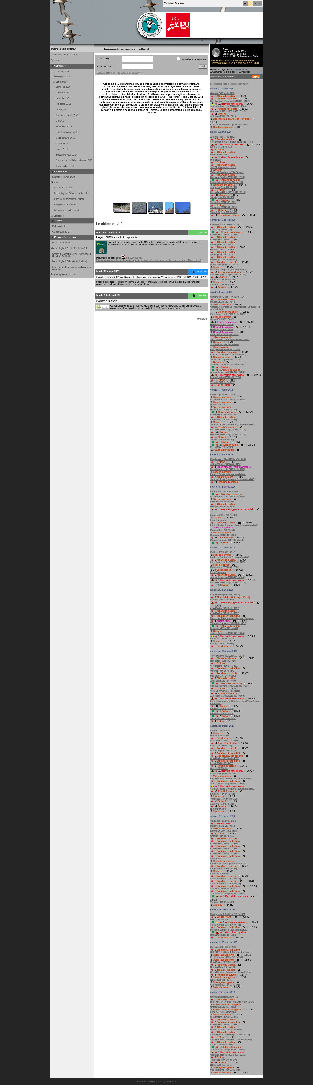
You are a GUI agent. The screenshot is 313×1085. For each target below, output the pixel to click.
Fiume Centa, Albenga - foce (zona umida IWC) (234, 525)
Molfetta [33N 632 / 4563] (223, 826)
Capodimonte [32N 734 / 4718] (225, 985)
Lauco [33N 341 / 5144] (222, 713)
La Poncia (215, 858)
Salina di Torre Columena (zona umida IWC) (232, 424)
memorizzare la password (194, 59)
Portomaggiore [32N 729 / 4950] (226, 957)
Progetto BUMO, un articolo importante (116, 237)
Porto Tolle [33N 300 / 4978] (224, 264)
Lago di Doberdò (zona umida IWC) (228, 474)
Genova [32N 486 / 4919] (222, 506)
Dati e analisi (59, 82)
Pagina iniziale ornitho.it (63, 49)
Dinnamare (216, 160)
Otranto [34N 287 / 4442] (222, 671)
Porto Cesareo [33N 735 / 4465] (226, 1029)
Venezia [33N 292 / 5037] (222, 382)
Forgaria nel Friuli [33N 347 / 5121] (228, 192)
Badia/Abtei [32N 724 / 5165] (224, 741)
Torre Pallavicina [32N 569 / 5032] (227, 656)
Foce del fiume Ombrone (223, 1012)
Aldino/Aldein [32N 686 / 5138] (225, 464)
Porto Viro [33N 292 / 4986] (224, 628)
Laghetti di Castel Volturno (224, 491)
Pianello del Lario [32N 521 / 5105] (227, 314)
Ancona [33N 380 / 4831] (222, 137)
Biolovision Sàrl (144, 1081)
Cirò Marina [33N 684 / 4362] (224, 234)
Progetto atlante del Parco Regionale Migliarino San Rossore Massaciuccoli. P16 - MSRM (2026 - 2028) (151, 277)
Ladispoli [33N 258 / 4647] (223, 419)
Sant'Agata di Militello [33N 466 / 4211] (230, 1034)
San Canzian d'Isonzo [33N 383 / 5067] (230, 101)
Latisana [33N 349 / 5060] (223, 279)
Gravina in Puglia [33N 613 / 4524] (227, 297)
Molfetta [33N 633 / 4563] (223, 302)
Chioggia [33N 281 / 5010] (223, 116)
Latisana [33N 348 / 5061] (223, 638)
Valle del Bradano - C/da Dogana (227, 172)
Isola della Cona (218, 154)
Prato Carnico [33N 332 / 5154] (225, 377)
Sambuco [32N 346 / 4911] (223, 831)
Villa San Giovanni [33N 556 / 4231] (228, 364)
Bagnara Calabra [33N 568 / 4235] (227, 177)
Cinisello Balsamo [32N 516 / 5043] (228, 354)
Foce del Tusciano (219, 873)
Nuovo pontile (217, 404)
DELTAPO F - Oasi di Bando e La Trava (230, 952)
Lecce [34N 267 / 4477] (221, 763)
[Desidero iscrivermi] (106, 73)
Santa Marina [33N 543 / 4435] (225, 878)
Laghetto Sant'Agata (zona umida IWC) (230, 557)
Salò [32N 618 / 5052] (221, 147)
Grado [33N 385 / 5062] (222, 324)
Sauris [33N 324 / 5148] (222, 197)
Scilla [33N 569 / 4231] (221, 1044)
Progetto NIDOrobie (106, 301)
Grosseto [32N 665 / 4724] (223, 409)
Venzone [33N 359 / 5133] (223, 284)
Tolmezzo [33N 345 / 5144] (223, 1060)
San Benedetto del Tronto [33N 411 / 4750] (232, 142)
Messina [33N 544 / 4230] (223, 676)
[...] (175, 244)
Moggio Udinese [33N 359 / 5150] (227, 540)
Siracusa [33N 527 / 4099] (223, 888)
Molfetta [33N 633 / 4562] (223, 552)
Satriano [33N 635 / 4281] (223, 947)
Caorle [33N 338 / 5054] (222, 643)
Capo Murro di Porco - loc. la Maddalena (231, 778)
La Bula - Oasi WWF (220, 730)
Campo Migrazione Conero (224, 997)
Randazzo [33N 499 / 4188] (224, 661)
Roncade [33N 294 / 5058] (223, 535)
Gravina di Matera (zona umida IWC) (229, 863)
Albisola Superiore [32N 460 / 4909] (228, 106)
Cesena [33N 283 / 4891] (222, 501)
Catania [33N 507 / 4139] (222, 836)
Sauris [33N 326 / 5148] (222, 439)
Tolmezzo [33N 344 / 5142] (223, 799)
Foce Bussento (218, 520)
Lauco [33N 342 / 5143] (222, 708)
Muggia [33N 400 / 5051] (222, 530)
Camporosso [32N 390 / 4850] (225, 349)
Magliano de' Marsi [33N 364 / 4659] (228, 459)
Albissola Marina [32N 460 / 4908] (227, 372)
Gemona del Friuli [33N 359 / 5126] (228, 111)
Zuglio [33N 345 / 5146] (222, 804)
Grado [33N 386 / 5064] (222, 329)
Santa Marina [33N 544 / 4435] (225, 883)
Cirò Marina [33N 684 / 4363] (224, 613)
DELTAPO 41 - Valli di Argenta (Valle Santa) (232, 1002)
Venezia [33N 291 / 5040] (222, 902)
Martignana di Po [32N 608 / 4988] (227, 914)
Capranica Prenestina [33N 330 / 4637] (230, 686)
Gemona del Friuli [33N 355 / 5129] (228, 434)
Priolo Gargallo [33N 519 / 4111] (226, 182)
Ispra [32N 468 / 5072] (221, 980)
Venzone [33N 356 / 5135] (223, 718)
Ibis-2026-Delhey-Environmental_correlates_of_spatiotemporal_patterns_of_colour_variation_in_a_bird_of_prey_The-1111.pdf (148, 259)
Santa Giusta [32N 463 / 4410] (225, 359)
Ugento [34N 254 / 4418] (222, 967)
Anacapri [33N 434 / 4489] (223, 681)
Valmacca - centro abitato (223, 821)
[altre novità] (202, 319)
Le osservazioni (60, 71)
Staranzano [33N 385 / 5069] (224, 344)
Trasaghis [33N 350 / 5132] (224, 202)
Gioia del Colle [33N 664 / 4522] (226, 224)
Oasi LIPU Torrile (219, 768)
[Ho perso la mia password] (130, 73)
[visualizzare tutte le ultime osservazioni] (229, 84)
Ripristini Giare (218, 809)
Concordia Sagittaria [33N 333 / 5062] (229, 124)
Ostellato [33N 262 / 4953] (223, 1007)
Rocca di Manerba (219, 736)
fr (259, 3)
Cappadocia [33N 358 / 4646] (225, 595)
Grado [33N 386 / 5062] (222, 319)
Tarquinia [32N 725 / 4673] (223, 212)
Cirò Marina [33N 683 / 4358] (224, 843)
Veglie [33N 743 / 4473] (222, 254)
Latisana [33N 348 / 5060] (223, 794)
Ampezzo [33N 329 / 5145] (223, 187)
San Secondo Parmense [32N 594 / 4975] (231, 1039)
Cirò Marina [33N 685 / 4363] (224, 666)
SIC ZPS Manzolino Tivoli (223, 167)
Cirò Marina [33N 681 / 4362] (224, 239)
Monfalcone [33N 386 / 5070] (224, 334)
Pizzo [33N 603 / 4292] (221, 447)
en (245, 3)
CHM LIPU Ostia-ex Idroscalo (225, 691)
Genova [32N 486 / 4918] (222, 93)
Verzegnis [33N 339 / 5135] (224, 207)
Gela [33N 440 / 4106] (221, 229)
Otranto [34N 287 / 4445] (222, 249)
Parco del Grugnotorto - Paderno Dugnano (232, 618)
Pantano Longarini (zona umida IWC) (229, 269)
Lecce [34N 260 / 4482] (221, 244)
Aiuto (55, 182)
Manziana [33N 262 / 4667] (223, 259)
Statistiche (57, 216)
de (255, 3)
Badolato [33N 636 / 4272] (223, 751)
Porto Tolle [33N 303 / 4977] (224, 773)
